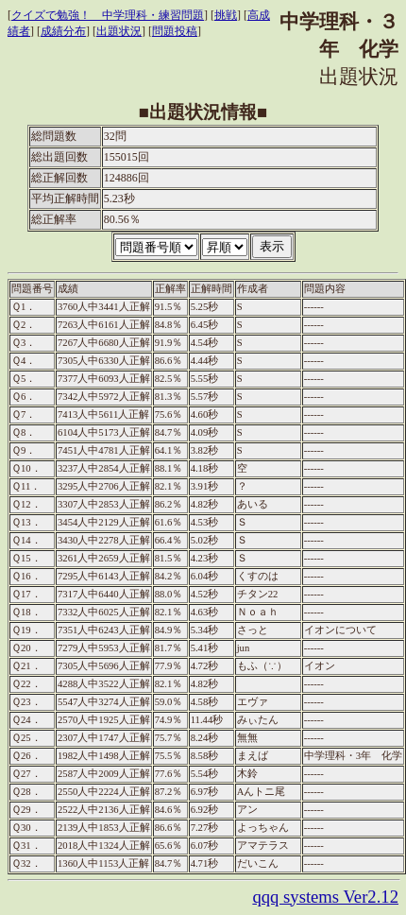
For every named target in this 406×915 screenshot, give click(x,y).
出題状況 (119, 31)
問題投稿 (174, 31)
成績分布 (63, 31)
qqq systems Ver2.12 (325, 896)
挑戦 (225, 15)
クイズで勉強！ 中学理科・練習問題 (107, 15)
